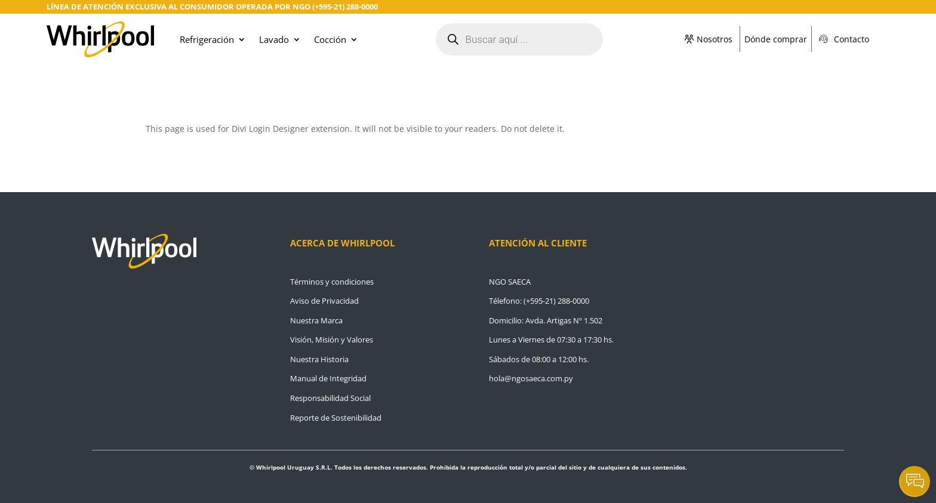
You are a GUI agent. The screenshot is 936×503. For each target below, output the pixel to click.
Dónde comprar (775, 39)
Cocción (330, 39)
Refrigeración (207, 39)
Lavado (274, 39)
